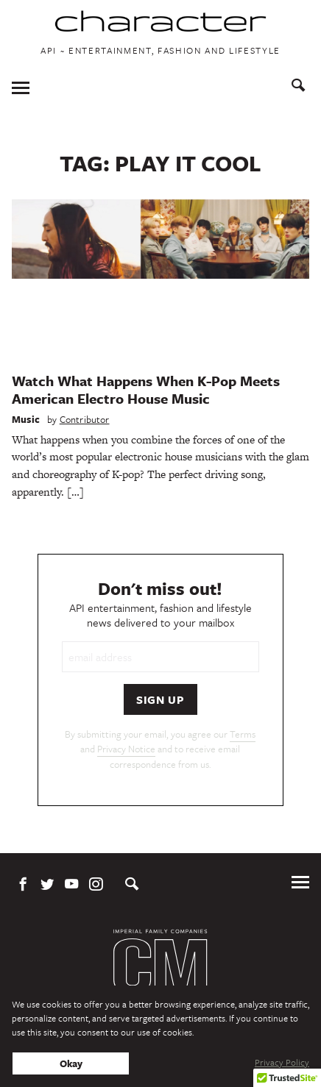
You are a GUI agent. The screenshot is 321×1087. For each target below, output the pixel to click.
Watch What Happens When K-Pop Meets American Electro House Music (146, 389)
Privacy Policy (282, 1062)
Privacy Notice (126, 748)
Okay (71, 1063)
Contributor (85, 419)
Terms (242, 734)
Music (26, 419)
